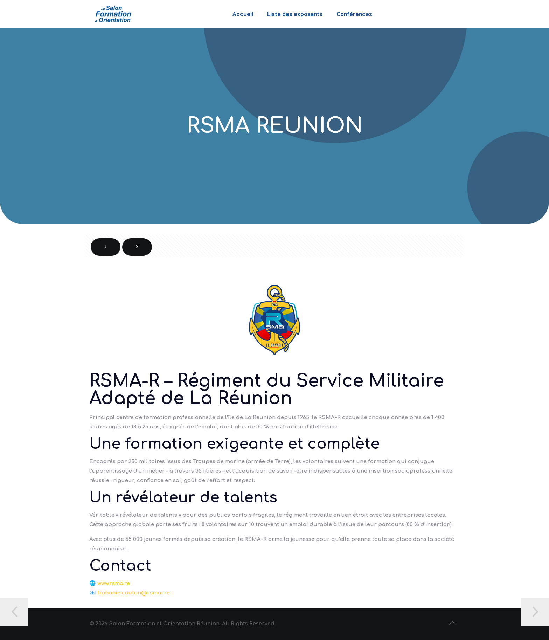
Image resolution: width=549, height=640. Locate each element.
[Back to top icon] (452, 623)
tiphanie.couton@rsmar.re (133, 593)
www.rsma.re (113, 583)
